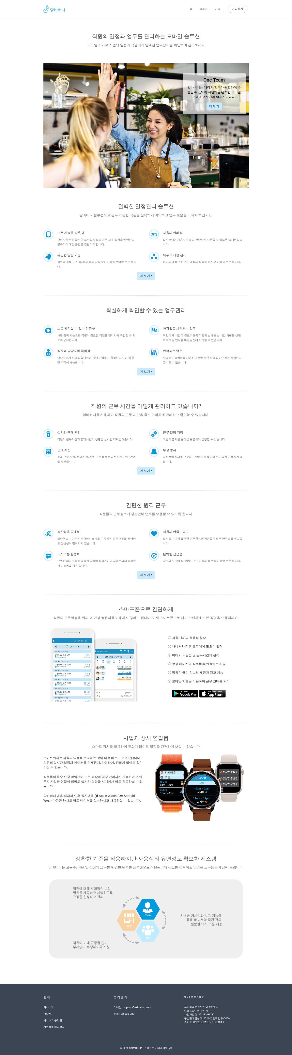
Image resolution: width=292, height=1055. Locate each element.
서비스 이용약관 (52, 1019)
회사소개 (48, 1006)
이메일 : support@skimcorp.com (132, 1006)
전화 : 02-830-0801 (125, 1012)
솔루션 (203, 8)
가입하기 (237, 8)
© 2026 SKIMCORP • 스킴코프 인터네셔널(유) (146, 1047)
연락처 (47, 1012)
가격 (217, 8)
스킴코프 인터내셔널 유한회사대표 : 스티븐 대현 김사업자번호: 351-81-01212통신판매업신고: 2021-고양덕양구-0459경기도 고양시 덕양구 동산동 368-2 (207, 1013)
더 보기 (214, 105)
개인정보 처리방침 (54, 1025)
